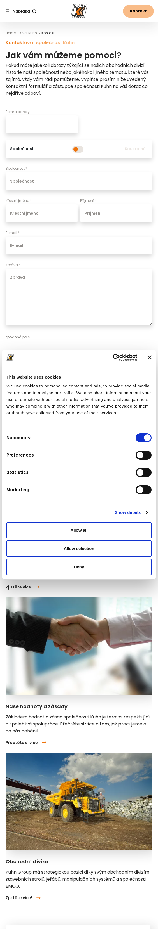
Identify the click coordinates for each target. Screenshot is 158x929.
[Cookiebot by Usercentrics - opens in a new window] (112, 357)
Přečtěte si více (26, 742)
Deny (79, 566)
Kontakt (138, 11)
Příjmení (88, 200)
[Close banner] (150, 357)
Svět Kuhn (28, 32)
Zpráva (13, 265)
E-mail (13, 232)
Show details (128, 512)
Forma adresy (18, 111)
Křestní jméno (19, 200)
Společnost (16, 168)
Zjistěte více (23, 587)
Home (11, 32)
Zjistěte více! (23, 897)
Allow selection (79, 548)
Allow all (79, 530)
